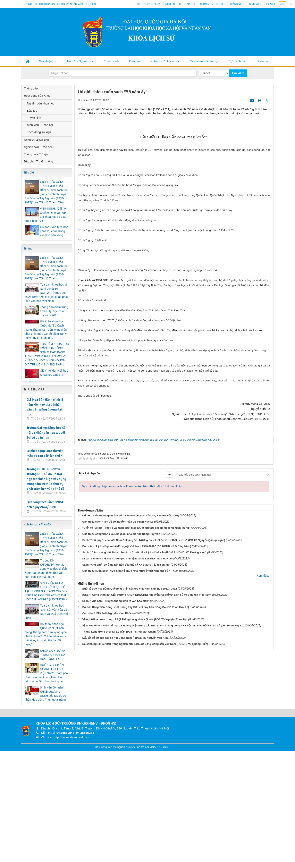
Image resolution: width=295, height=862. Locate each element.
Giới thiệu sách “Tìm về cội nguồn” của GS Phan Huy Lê (117, 687)
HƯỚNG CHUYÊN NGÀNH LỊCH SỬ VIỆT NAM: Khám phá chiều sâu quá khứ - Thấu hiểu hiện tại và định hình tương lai (46, 673)
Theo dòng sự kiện (39, 132)
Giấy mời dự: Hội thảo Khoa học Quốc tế (54, 372)
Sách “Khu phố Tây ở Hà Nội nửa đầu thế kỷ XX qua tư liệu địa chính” (126, 730)
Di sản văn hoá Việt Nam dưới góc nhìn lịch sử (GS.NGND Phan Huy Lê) (127, 724)
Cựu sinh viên (237, 61)
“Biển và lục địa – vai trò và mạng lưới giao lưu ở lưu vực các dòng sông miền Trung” (136, 693)
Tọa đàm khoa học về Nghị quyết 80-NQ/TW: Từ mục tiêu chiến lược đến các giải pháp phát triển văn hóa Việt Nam (46, 293)
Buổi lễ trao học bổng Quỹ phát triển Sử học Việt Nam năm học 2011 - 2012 (129, 754)
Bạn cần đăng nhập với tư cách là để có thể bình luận (132, 652)
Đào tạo (134, 61)
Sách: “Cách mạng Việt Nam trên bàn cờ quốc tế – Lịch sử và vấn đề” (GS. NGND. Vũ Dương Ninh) (144, 718)
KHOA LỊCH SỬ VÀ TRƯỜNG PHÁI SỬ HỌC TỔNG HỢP (52, 654)
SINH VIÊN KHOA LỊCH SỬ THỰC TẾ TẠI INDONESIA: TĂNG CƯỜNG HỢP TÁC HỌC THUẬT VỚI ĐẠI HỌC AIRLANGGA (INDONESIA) (46, 591)
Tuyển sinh (111, 61)
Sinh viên (255, 4)
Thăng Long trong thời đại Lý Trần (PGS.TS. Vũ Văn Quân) (119, 797)
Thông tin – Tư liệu (212, 4)
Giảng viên (237, 4)
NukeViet (131, 857)
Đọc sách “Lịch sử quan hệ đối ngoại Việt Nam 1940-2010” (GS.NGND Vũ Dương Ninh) (136, 712)
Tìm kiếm (238, 73)
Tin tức (28, 248)
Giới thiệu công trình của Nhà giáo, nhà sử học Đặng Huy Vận (121, 699)
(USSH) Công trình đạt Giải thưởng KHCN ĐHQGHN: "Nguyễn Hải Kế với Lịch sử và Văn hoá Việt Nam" (147, 760)
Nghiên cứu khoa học (165, 61)
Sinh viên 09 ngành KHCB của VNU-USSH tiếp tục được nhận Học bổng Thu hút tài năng (45, 693)
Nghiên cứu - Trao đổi (180, 4)
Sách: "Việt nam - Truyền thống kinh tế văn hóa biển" (115, 766)
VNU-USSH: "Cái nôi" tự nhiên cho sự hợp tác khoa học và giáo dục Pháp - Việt (46, 214)
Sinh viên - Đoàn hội (204, 61)
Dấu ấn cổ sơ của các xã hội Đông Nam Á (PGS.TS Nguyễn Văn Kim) (125, 803)
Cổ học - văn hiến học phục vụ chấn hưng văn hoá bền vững (54, 231)
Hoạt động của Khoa (37, 95)
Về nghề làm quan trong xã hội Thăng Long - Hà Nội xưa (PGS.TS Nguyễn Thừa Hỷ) (134, 785)
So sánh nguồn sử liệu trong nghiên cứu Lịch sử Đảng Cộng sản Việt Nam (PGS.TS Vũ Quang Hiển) (145, 809)
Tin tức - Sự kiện (78, 61)
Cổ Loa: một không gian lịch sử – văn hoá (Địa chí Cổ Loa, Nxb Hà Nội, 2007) (130, 681)
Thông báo (31, 88)
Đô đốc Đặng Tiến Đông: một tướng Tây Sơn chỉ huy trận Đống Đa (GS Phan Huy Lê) (135, 773)
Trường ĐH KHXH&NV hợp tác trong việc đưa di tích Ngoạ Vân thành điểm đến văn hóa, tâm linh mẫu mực (46, 568)
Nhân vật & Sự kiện (36, 140)
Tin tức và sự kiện (149, 4)
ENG (282, 3)
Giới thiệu (45, 61)
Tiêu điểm (30, 172)
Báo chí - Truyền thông (38, 161)
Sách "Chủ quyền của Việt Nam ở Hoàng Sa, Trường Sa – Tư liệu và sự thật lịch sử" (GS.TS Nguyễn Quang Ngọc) (153, 706)
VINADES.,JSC (159, 857)
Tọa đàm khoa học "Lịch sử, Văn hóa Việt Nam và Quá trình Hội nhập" (46, 611)
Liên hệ (271, 4)
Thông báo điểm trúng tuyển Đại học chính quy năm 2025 (54, 311)
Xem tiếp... (263, 741)
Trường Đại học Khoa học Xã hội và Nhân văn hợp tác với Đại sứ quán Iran (46, 432)
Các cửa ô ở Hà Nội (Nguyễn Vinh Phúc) (107, 779)
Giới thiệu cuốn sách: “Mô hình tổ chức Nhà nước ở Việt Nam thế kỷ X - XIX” (130, 736)
